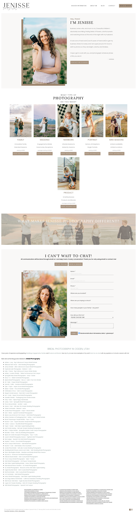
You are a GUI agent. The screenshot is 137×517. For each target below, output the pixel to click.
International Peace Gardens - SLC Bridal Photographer (21, 465)
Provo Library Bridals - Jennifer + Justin (16, 404)
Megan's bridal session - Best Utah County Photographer (21, 393)
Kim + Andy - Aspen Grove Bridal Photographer (18, 395)
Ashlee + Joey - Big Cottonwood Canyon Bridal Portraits (21, 362)
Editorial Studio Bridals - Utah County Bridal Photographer (21, 457)
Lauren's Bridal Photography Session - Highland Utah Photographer (24, 437)
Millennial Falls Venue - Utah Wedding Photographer (20, 364)
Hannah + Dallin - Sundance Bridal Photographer (19, 384)
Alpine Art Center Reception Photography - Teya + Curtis (21, 435)
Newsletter (22, 511)
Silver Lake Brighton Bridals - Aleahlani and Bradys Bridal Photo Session (25, 452)
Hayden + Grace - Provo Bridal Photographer (18, 441)
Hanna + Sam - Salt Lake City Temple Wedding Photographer (22, 406)
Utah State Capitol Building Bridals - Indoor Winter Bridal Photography (25, 463)
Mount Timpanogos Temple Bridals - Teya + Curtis (19, 419)
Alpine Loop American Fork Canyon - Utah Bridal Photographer (23, 415)
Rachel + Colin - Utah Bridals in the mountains (18, 446)
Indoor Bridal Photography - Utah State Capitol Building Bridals (23, 476)
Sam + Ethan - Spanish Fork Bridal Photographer (19, 413)
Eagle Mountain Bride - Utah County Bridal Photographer (21, 470)
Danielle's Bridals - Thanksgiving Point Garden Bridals (20, 397)
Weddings (29, 353)
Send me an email (95, 353)
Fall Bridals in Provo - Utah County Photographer (19, 391)
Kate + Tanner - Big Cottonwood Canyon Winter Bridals (21, 371)
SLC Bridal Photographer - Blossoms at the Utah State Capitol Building (25, 468)
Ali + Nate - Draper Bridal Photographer (16, 382)
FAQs (16, 511)
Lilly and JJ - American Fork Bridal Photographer (18, 454)
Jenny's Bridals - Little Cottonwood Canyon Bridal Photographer (23, 367)
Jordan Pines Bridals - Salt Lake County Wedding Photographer (23, 448)
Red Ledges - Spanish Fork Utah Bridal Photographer (20, 439)
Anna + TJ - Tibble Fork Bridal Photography (17, 378)
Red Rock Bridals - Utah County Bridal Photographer (20, 472)
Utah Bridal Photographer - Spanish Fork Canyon (19, 485)
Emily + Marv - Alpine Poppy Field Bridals (16, 400)
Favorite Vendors (9, 511)
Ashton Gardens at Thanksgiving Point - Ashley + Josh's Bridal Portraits (25, 417)
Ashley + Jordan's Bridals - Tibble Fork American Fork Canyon (22, 373)
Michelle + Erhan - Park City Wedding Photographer (19, 432)
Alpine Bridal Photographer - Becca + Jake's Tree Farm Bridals (23, 380)
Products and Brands (55, 353)
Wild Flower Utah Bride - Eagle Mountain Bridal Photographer (22, 481)
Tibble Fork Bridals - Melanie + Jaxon (15, 408)
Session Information (78, 6)
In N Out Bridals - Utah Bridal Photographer (17, 474)
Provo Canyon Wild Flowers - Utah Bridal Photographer (20, 443)
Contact (112, 6)
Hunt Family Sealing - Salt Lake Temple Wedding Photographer (23, 428)
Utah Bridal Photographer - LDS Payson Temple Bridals (20, 461)
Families (43, 353)
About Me (93, 6)
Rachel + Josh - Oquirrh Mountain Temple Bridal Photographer (23, 421)
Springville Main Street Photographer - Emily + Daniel (20, 375)
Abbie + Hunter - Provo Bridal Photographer (17, 389)
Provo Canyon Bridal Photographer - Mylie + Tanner (20, 459)
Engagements (37, 353)
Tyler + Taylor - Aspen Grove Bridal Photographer (19, 386)
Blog (103, 6)
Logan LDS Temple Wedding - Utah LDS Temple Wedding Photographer (25, 483)
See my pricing (61, 264)
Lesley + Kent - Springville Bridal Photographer (18, 402)
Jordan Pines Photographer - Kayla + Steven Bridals (20, 411)
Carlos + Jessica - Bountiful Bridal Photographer (19, 424)
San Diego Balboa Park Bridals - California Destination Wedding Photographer (27, 479)
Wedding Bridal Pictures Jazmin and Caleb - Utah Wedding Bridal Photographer (28, 450)
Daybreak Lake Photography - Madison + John (18, 369)
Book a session (125, 6)
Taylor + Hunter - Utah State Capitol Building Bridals (19, 426)
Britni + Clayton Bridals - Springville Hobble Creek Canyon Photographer (25, 430)
